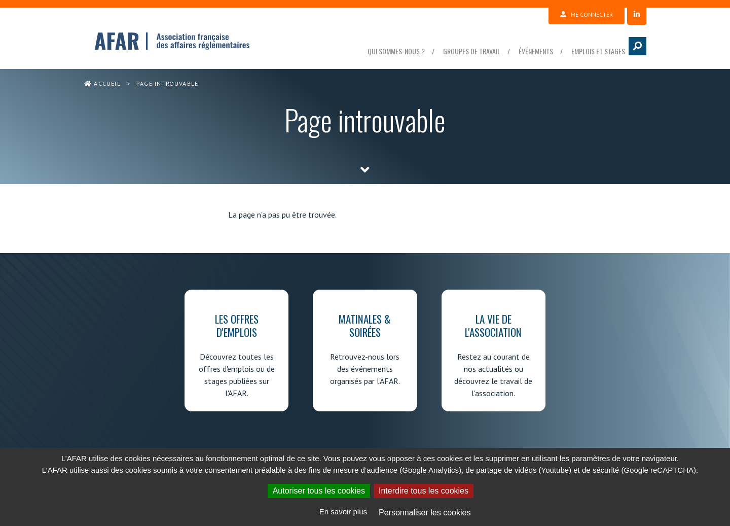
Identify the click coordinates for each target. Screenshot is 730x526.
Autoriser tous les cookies (319, 490)
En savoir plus (343, 511)
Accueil (102, 83)
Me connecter (586, 14)
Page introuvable (167, 83)
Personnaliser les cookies (424, 512)
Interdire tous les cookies (423, 490)
